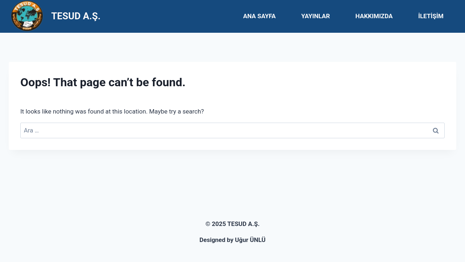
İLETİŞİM (431, 16)
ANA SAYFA (259, 16)
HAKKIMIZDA (374, 16)
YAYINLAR (315, 16)
